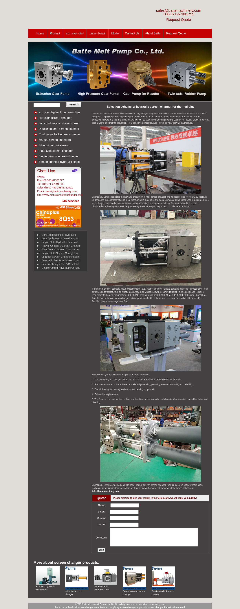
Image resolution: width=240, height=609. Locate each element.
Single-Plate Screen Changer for (60, 253)
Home (40, 33)
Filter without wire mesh (54, 145)
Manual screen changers (55, 139)
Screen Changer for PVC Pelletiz (60, 264)
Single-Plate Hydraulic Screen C (60, 242)
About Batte (153, 33)
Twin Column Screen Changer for (61, 249)
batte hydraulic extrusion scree (58, 123)
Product (55, 33)
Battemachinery (54, 176)
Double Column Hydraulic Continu (61, 267)
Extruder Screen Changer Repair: (61, 256)
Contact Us (132, 33)
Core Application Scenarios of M (60, 238)
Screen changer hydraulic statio (59, 161)
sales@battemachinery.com (178, 10)
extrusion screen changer (55, 117)
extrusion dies (75, 33)
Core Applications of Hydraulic (59, 234)
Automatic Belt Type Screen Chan (61, 260)
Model (115, 33)
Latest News (97, 33)
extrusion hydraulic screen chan (59, 112)
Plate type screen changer (56, 150)
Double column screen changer (59, 128)
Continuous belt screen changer (59, 134)
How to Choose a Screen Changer (61, 245)
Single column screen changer (58, 156)
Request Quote (178, 20)
